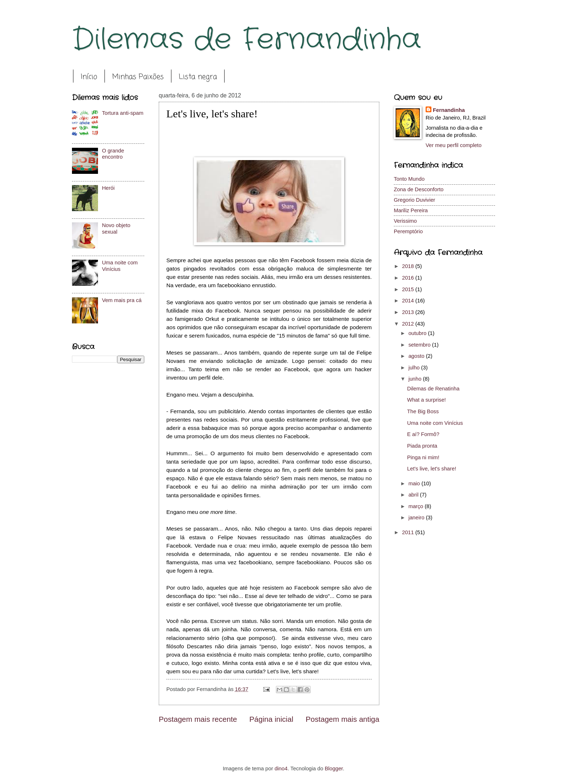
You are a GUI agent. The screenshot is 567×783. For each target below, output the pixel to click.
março (416, 506)
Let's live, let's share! (431, 469)
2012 (408, 324)
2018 (408, 266)
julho (414, 367)
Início (89, 77)
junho (415, 379)
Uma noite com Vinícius (120, 266)
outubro (418, 333)
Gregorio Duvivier (414, 200)
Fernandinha (449, 110)
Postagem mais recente (198, 719)
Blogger (334, 768)
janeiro (417, 517)
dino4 (280, 768)
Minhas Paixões (138, 77)
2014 (408, 300)
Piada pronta (422, 446)
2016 (408, 278)
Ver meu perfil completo (454, 145)
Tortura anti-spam (123, 113)
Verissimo (405, 221)
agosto (417, 356)
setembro (420, 345)
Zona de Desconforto (418, 189)
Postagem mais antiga (342, 719)
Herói (108, 188)
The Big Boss (423, 411)
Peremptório (408, 231)
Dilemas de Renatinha (433, 389)
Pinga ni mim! (423, 457)
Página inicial (271, 719)
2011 (408, 532)
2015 (408, 289)
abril (414, 495)
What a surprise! (426, 400)
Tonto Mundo (409, 179)
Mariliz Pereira (411, 210)
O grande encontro (113, 154)
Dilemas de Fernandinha (246, 39)
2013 (408, 312)
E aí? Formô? (423, 434)
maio (414, 483)
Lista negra (198, 77)
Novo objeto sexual (116, 228)
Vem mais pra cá (122, 300)
